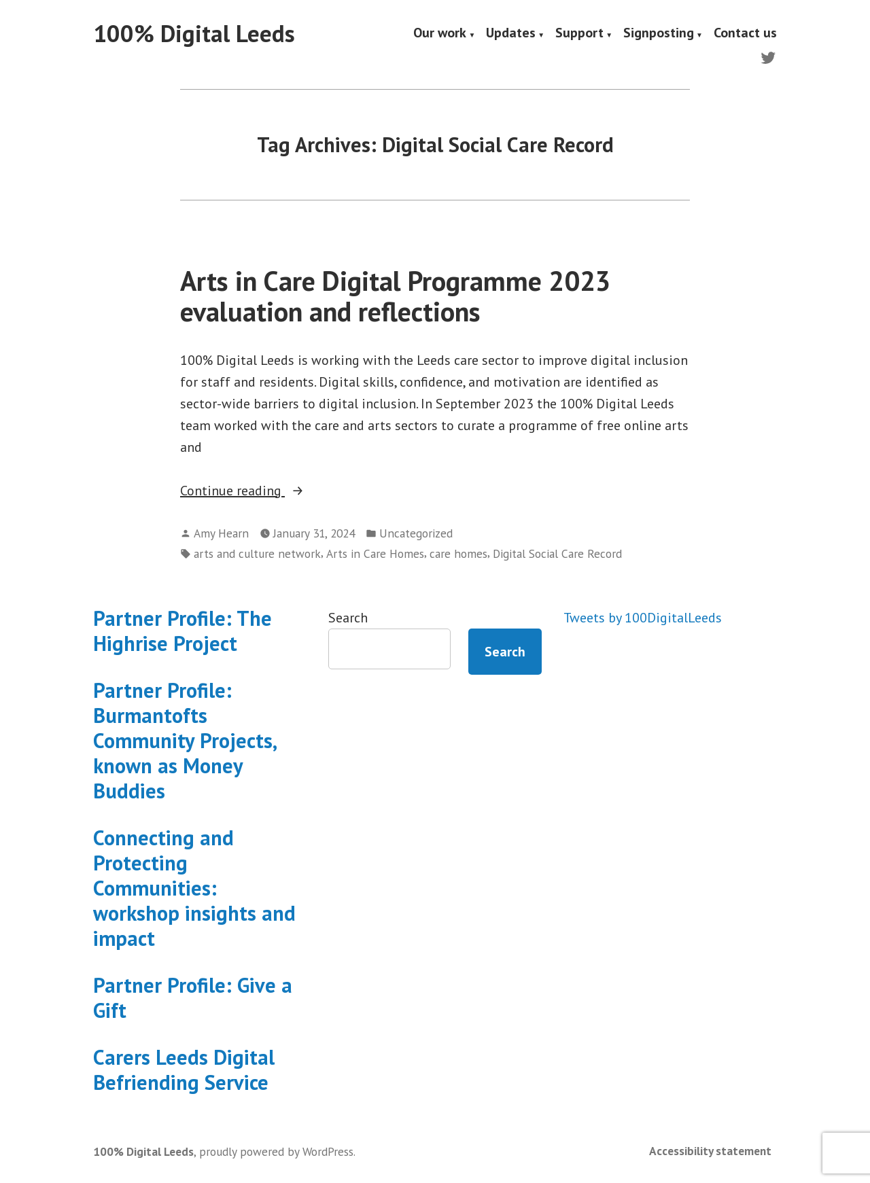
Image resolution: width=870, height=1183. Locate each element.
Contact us (745, 34)
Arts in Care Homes (375, 553)
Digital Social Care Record (557, 553)
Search (348, 617)
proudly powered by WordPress (276, 1151)
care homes (458, 553)
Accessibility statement (710, 1151)
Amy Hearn (221, 533)
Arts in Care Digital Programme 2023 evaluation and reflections (395, 296)
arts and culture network (257, 553)
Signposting (658, 34)
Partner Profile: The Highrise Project (182, 630)
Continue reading (267, 490)
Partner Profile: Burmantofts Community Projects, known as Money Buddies (184, 740)
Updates (511, 34)
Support (579, 34)
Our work (439, 34)
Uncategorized (416, 533)
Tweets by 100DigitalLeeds (642, 617)
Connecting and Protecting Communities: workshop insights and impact (194, 887)
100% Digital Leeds (194, 33)
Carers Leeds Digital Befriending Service (184, 1069)
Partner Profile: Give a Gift (192, 997)
